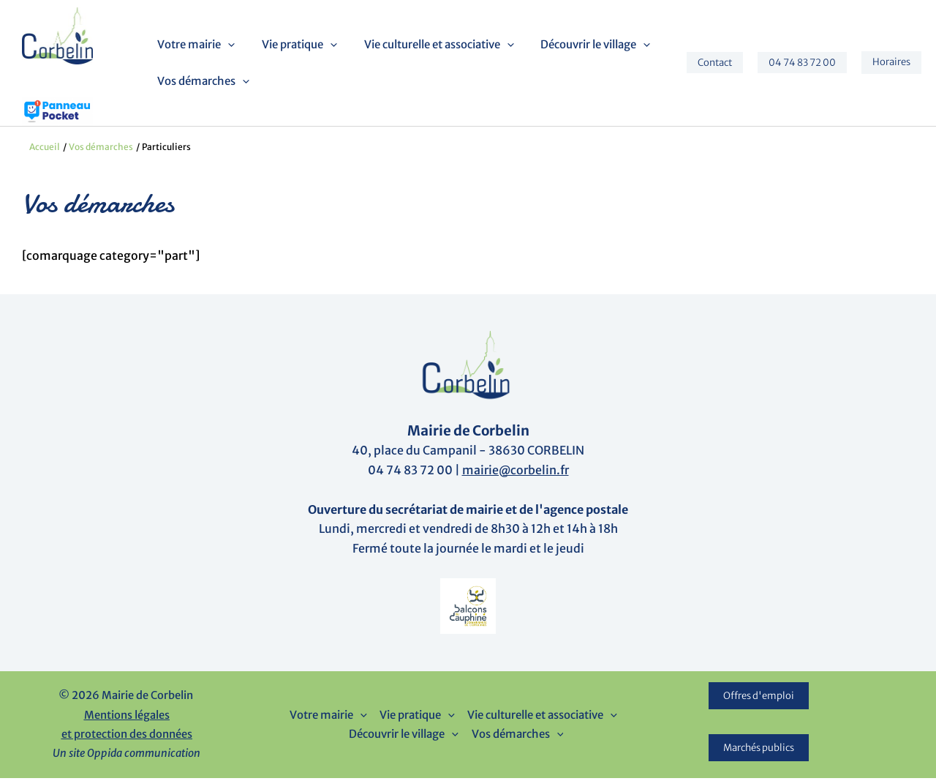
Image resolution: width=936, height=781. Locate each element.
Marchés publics (758, 750)
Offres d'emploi (758, 698)
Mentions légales (127, 718)
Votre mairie (196, 46)
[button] (228, 46)
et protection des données (126, 737)
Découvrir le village (580, 46)
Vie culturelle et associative (429, 46)
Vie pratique (294, 46)
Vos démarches (203, 82)
